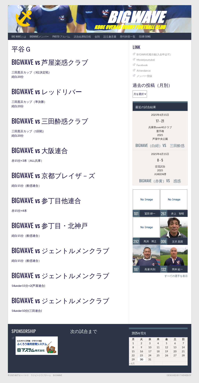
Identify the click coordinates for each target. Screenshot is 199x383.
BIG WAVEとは (19, 36)
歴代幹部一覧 (127, 36)
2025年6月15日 (160, 114)
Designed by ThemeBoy (179, 375)
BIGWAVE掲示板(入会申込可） (154, 54)
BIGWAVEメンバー (39, 36)
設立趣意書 (109, 36)
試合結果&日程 (82, 36)
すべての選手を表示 (176, 275)
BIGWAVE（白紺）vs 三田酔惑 (160, 145)
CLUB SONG (145, 36)
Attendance (144, 70)
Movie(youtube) (146, 59)
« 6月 (132, 363)
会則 (97, 36)
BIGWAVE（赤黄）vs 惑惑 (160, 180)
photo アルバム (61, 36)
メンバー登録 (144, 75)
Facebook (142, 65)
